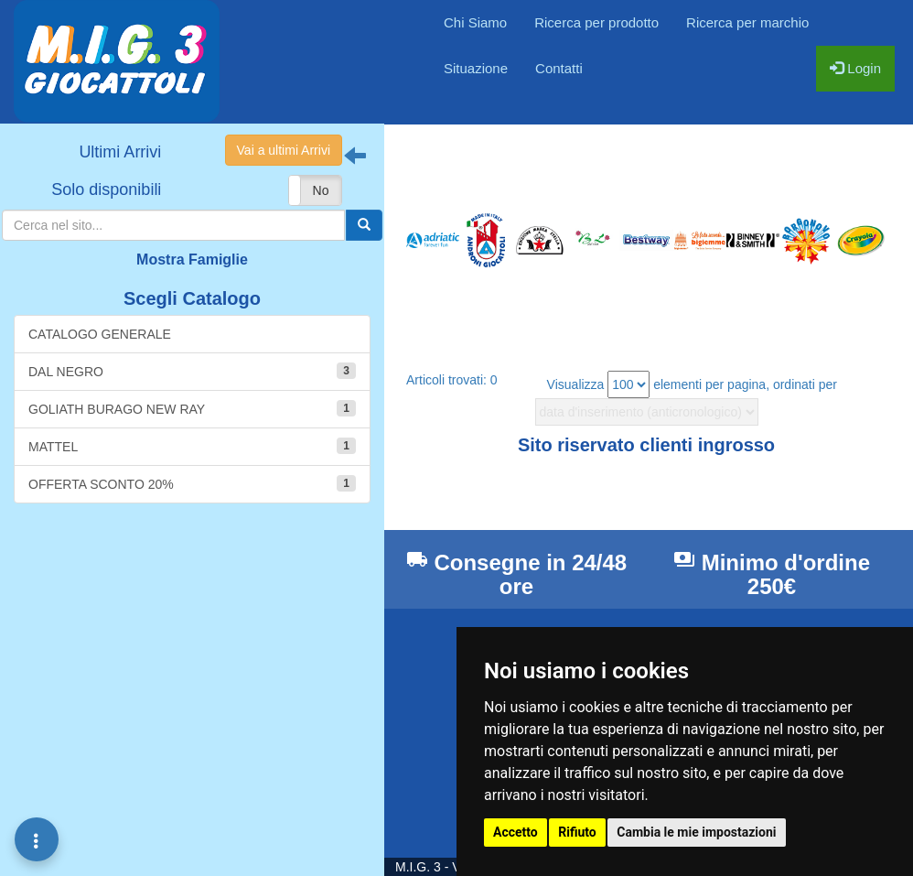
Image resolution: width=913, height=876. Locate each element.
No (321, 190)
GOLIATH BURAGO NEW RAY (192, 408)
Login (855, 68)
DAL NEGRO (192, 370)
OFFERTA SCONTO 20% (192, 483)
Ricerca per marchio (747, 22)
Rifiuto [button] (577, 832)
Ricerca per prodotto (596, 22)
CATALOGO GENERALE (99, 334)
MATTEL (192, 446)
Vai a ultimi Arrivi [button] (283, 150)
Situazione (476, 68)
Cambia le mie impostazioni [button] (696, 832)
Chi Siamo (475, 22)
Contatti (559, 68)
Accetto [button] (515, 832)
